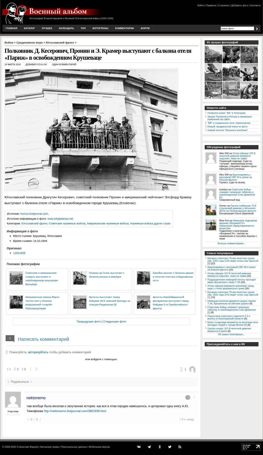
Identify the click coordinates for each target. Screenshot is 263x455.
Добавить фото (239, 5)
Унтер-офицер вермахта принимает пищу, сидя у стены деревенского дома (230, 287)
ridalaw (42, 64)
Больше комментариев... (231, 243)
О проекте (223, 5)
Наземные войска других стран (150, 223)
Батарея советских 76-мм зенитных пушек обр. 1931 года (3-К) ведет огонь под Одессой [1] (232, 295)
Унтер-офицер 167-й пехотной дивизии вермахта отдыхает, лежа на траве (237, 156)
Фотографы (100, 28)
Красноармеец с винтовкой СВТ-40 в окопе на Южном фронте (235, 177)
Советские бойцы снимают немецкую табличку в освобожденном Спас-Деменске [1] (237, 193)
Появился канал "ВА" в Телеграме (226, 113)
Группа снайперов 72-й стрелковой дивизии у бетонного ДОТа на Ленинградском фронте (237, 208)
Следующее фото (114, 321)
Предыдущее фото (89, 321)
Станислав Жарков (27, 447)
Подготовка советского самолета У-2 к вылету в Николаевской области (228, 317)
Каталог (29, 28)
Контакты (255, 5)
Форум (145, 28)
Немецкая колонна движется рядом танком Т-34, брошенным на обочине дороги (231, 302)
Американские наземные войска (108, 223)
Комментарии (124, 28)
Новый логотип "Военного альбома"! (227, 130)
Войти (201, 5)
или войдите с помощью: (101, 359)
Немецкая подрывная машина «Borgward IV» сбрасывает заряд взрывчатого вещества (238, 224)
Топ (83, 28)
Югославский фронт (60, 42)
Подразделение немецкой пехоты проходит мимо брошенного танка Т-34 (231, 280)
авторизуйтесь (38, 352)
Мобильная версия (99, 447)
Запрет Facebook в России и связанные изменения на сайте (229, 117)
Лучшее (47, 28)
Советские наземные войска (67, 223)
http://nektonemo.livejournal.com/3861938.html (75, 411)
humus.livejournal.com (34, 213)
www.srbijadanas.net (60, 218)
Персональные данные (74, 447)
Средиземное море (29, 42)
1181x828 (19, 253)
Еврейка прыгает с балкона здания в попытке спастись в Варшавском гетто (173, 276)
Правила (211, 5)
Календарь (66, 28)
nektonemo (36, 398)
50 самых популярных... (231, 334)
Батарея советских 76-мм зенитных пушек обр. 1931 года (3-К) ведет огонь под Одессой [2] (232, 261)
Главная (11, 28)
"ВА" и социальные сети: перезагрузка (228, 123)
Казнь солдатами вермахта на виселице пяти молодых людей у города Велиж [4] (232, 323)
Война (9, 42)
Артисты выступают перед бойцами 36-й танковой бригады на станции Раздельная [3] (109, 301)
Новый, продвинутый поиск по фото (227, 126)
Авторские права (49, 447)
